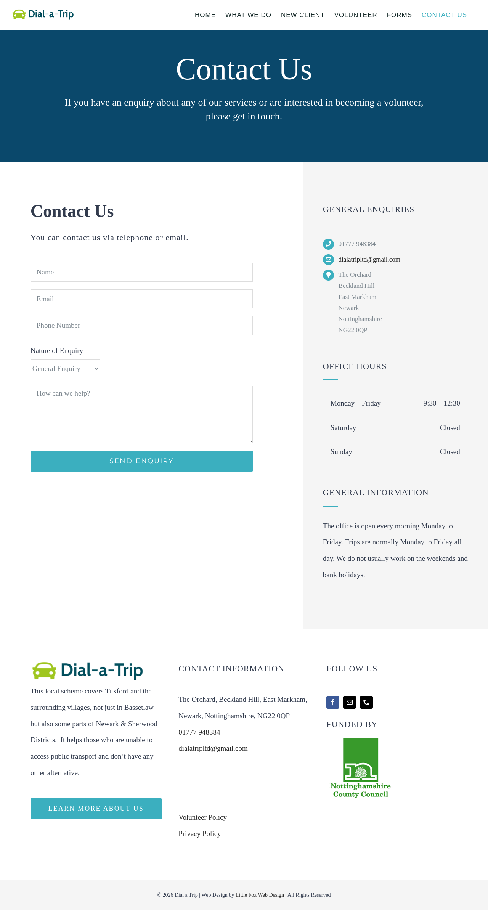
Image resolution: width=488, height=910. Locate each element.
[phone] (366, 702)
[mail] (349, 702)
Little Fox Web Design (260, 895)
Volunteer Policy (202, 817)
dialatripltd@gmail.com (369, 259)
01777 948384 (199, 732)
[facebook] (332, 702)
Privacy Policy (199, 834)
